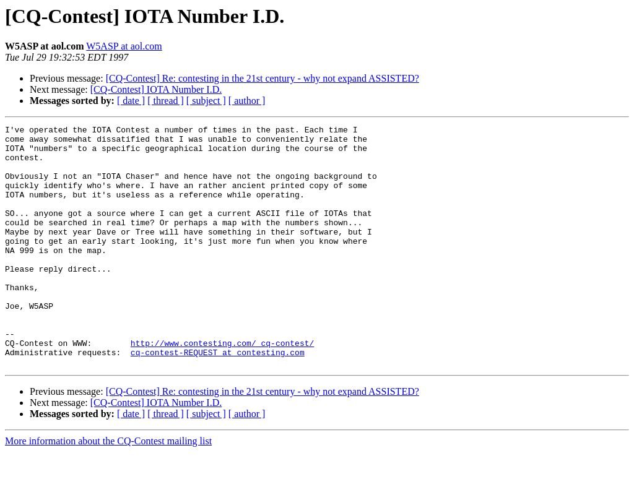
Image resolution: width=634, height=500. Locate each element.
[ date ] (131, 100)
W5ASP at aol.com (124, 46)
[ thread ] (165, 100)
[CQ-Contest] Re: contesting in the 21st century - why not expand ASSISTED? (262, 78)
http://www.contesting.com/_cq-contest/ (222, 387)
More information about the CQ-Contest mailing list (108, 489)
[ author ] (247, 100)
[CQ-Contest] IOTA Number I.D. (156, 89)
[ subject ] (206, 100)
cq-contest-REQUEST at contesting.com (218, 398)
